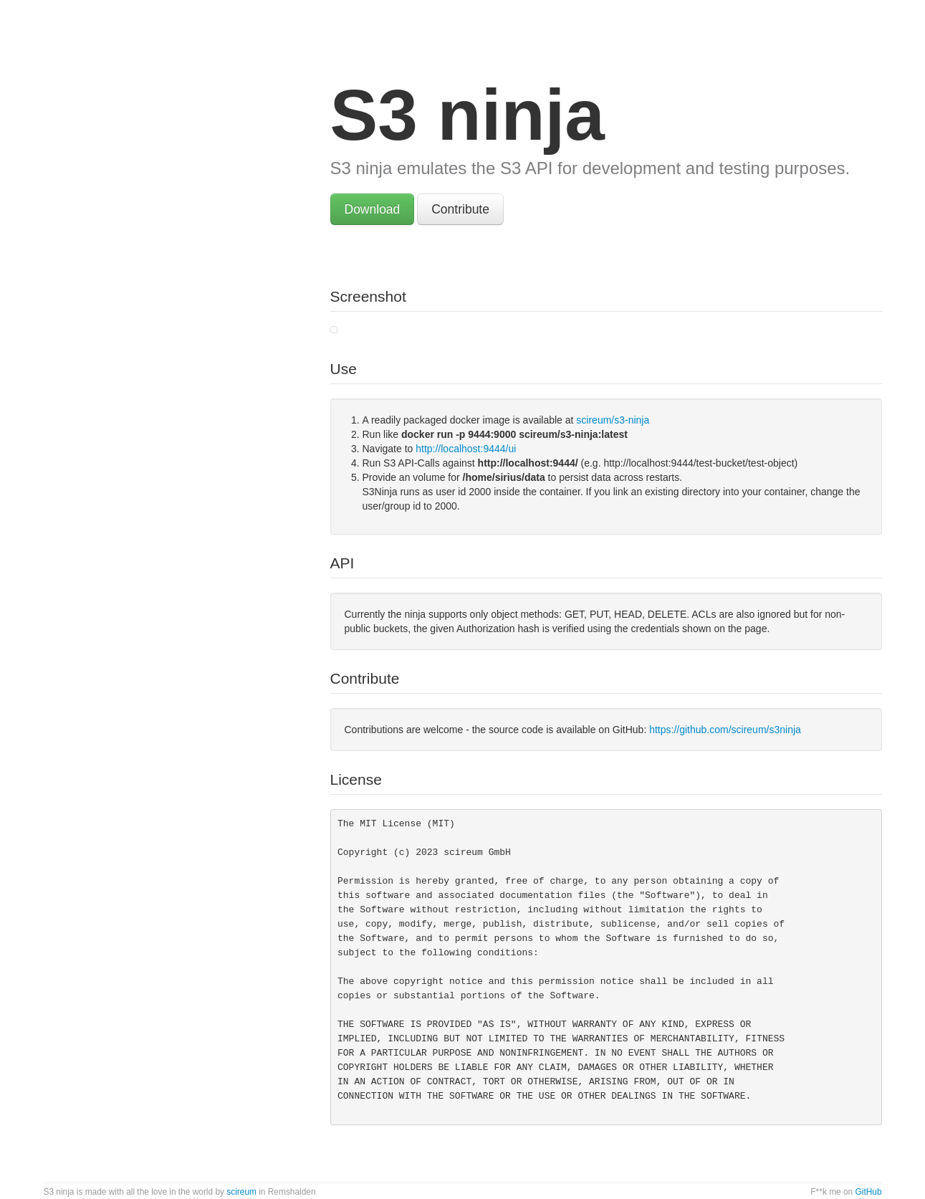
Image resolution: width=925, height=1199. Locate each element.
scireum (241, 1192)
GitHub (868, 1192)
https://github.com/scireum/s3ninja (725, 729)
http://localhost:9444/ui (466, 448)
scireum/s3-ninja (612, 420)
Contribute (460, 209)
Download (373, 209)
